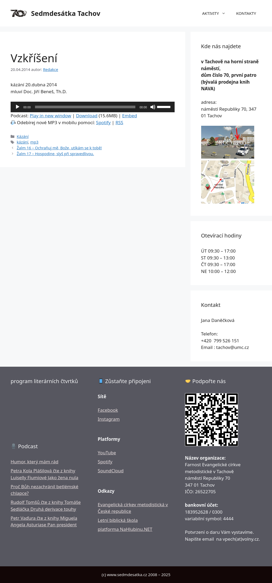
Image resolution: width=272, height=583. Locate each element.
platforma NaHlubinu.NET (125, 529)
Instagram (109, 419)
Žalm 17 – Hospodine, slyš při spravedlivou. (55, 153)
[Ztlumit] (153, 107)
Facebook (108, 410)
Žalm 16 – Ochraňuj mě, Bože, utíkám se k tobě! (59, 147)
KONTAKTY (246, 13)
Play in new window (50, 116)
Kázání (23, 136)
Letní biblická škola (118, 520)
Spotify (103, 122)
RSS (119, 122)
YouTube (107, 453)
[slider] (85, 107)
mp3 (34, 142)
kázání (22, 142)
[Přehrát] (17, 107)
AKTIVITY (216, 13)
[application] (93, 107)
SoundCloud (110, 471)
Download (86, 116)
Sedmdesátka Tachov (65, 13)
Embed (129, 116)
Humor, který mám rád (34, 462)
